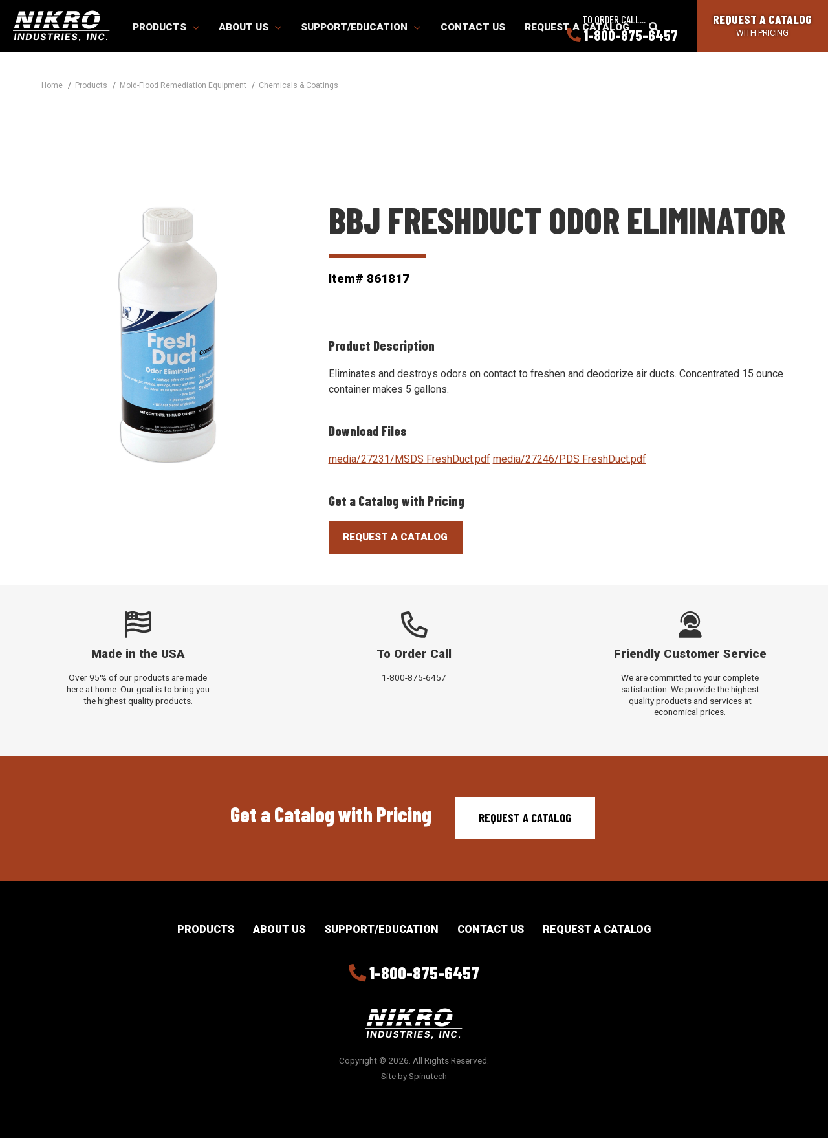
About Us (250, 27)
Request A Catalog (395, 537)
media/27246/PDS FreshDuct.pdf (569, 459)
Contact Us (473, 27)
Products (166, 27)
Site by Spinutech (414, 1076)
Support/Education (360, 27)
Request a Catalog (525, 818)
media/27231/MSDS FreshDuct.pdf (409, 459)
